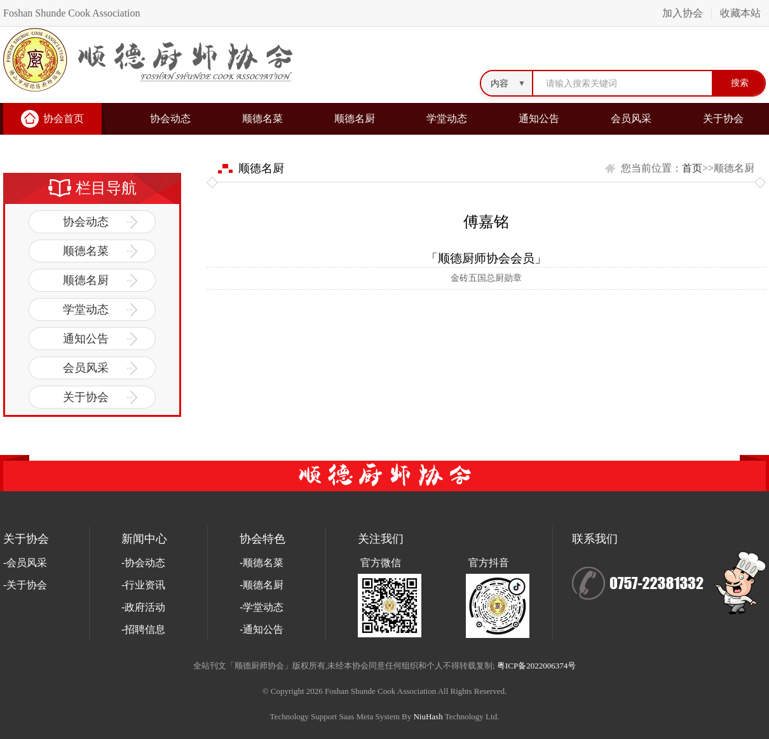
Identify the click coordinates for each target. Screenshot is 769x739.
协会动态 (170, 118)
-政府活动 (143, 607)
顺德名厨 (354, 118)
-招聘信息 (143, 629)
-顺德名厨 (261, 585)
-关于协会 (25, 585)
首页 (692, 168)
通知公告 (539, 118)
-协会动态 (143, 562)
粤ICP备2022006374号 (536, 665)
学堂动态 (446, 118)
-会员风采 (25, 562)
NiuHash (427, 716)
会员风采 (631, 118)
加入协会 (682, 13)
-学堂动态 (261, 607)
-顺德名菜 (261, 562)
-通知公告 (261, 629)
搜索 (740, 83)
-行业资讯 (143, 585)
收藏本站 (740, 13)
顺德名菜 (262, 118)
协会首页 (63, 118)
